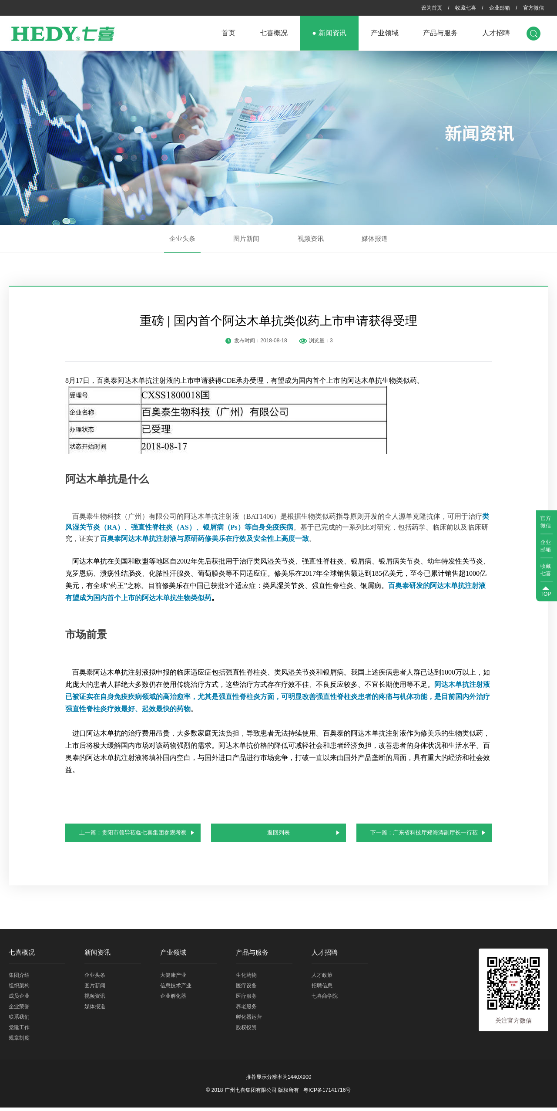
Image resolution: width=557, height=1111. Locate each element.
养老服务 (246, 1010)
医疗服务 (246, 999)
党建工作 (19, 1031)
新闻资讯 (332, 33)
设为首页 (431, 8)
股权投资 (246, 1031)
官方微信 (533, 8)
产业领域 (385, 33)
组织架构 (19, 989)
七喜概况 (274, 33)
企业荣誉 (19, 1010)
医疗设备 (246, 989)
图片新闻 (246, 238)
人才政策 (322, 979)
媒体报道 (375, 238)
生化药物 (246, 979)
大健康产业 (173, 979)
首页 (228, 33)
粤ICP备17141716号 (327, 1094)
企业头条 (182, 238)
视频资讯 (311, 238)
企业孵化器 (173, 999)
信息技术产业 (175, 989)
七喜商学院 (325, 999)
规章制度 (19, 1041)
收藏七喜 (465, 8)
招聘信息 (322, 989)
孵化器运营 (249, 1020)
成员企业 (19, 999)
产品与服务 (440, 33)
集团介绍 (19, 979)
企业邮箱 (499, 8)
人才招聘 (496, 33)
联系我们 (19, 1020)
